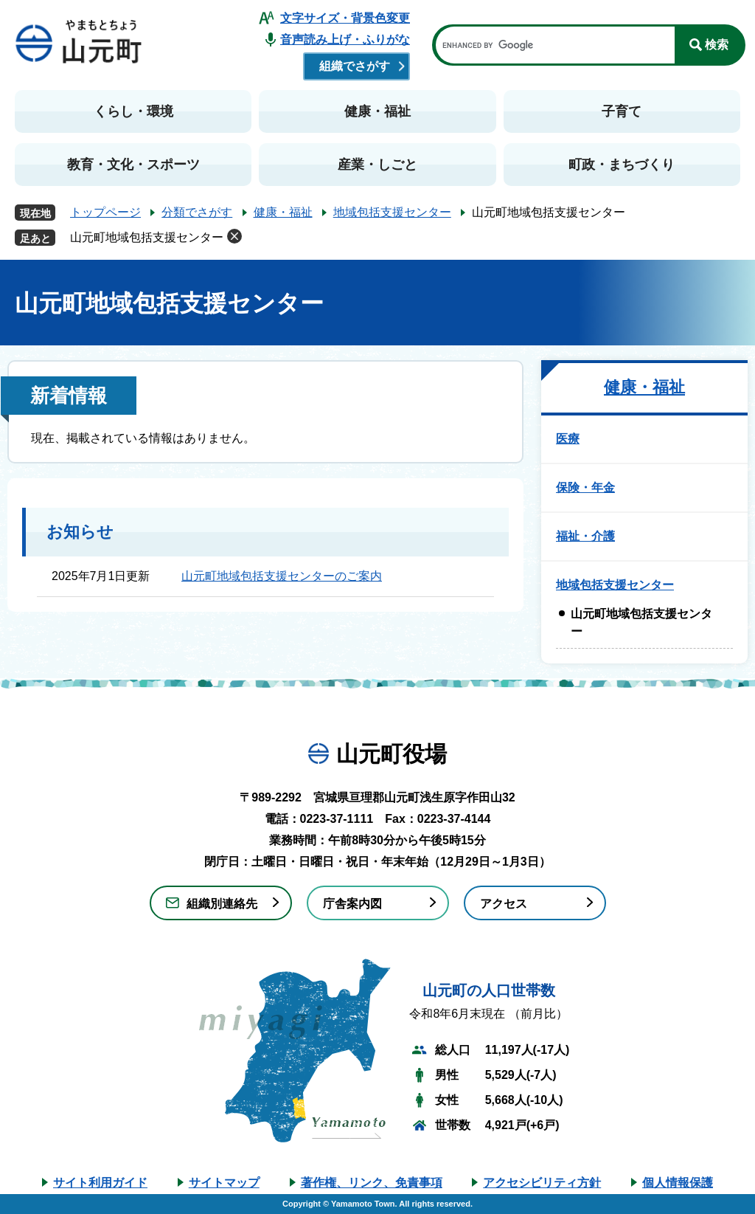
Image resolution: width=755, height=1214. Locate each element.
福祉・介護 (585, 536)
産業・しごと (377, 164)
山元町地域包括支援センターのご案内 (281, 576)
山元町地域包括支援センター (146, 237)
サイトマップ (224, 1182)
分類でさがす (196, 212)
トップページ (105, 212)
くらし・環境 (133, 111)
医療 (568, 438)
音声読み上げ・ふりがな (345, 39)
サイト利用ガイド (100, 1182)
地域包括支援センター (392, 212)
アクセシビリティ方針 (542, 1182)
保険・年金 (585, 487)
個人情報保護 (677, 1182)
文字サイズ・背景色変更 (345, 18)
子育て (621, 111)
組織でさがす (354, 66)
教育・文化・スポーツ (133, 164)
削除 (234, 236)
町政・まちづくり (621, 164)
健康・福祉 (377, 111)
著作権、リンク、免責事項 (371, 1182)
